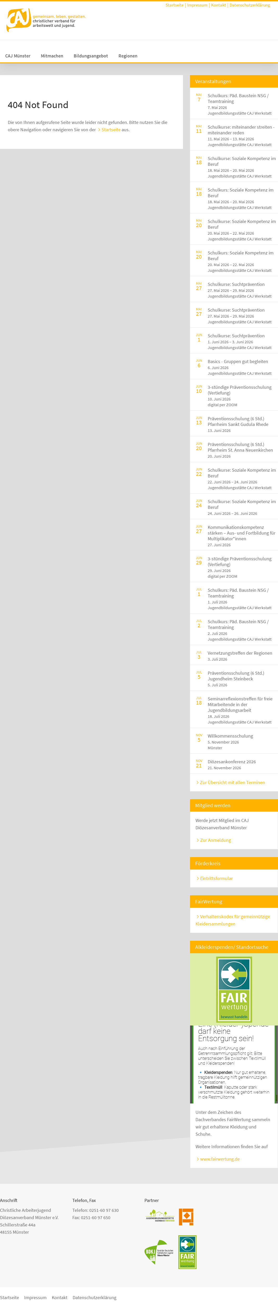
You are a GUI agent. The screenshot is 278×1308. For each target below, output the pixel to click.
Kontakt (218, 5)
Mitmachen (52, 56)
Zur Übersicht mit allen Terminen (232, 782)
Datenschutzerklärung (250, 5)
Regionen (127, 56)
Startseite (175, 5)
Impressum (197, 5)
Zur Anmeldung (215, 840)
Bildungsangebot (91, 56)
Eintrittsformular (216, 878)
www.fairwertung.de (220, 1159)
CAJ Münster (17, 56)
